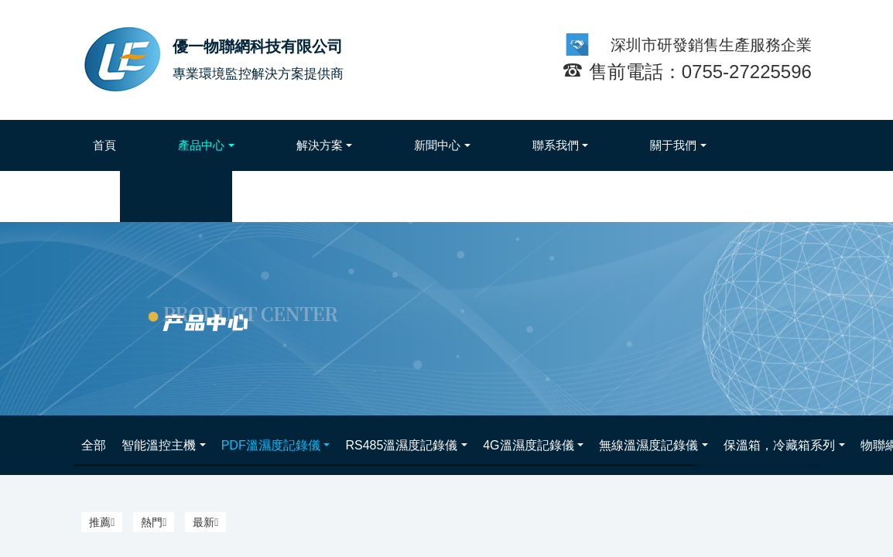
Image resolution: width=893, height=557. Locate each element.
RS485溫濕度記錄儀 (401, 445)
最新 (205, 522)
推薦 (102, 522)
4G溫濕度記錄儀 (528, 445)
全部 (93, 445)
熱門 (153, 522)
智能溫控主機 (158, 445)
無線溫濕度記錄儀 (648, 445)
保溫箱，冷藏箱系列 (779, 445)
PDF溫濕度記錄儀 (270, 445)
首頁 (104, 145)
